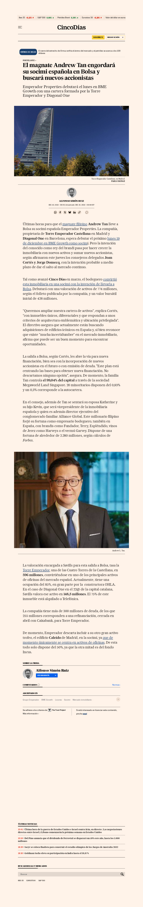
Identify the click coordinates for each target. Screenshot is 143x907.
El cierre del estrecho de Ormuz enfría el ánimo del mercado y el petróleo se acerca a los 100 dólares (79, 52)
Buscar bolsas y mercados (32, 866)
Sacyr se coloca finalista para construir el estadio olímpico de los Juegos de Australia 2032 (71, 847)
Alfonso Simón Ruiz (71, 201)
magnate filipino (74, 224)
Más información (31, 713)
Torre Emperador (36, 570)
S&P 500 (41, 18)
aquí (85, 713)
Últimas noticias (27, 824)
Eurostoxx (31, 881)
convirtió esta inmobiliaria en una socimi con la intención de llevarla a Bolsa (70, 284)
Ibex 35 (22, 18)
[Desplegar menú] (20, 27)
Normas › (116, 685)
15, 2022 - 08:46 (57, 205)
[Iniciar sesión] (115, 37)
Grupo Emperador (31, 700)
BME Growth (47, 700)
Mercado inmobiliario (82, 700)
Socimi (67, 700)
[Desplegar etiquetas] (118, 699)
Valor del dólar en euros (115, 18)
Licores (58, 700)
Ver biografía (46, 675)
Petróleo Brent (63, 18)
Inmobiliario (29, 60)
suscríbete (98, 37)
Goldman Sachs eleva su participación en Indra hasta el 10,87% (57, 853)
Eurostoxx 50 (87, 18)
